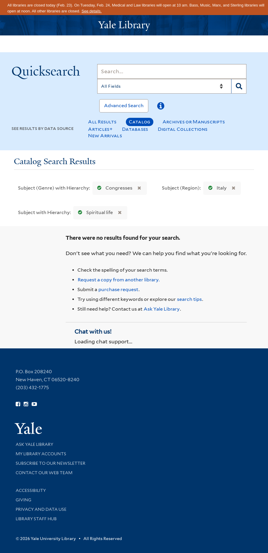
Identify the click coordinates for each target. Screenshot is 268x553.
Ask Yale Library (162, 309)
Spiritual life (94, 212)
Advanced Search (124, 105)
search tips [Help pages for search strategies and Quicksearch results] (189, 299)
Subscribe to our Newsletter (50, 463)
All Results (102, 122)
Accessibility (31, 490)
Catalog (139, 122)
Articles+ (100, 129)
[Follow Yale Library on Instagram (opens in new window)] (26, 404)
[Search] (171, 71)
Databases (135, 129)
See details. (92, 11)
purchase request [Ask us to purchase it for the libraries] (118, 289)
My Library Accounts (41, 453)
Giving (23, 499)
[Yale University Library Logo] (134, 25)
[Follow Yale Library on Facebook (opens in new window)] (18, 404)
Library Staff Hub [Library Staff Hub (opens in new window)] (36, 518)
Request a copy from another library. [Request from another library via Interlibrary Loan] (119, 280)
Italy (216, 188)
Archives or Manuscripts (194, 122)
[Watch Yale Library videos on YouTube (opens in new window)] (34, 404)
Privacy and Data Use (41, 509)
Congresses (113, 188)
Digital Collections (183, 129)
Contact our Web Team (44, 472)
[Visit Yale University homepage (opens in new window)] (28, 426)
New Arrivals (105, 135)
